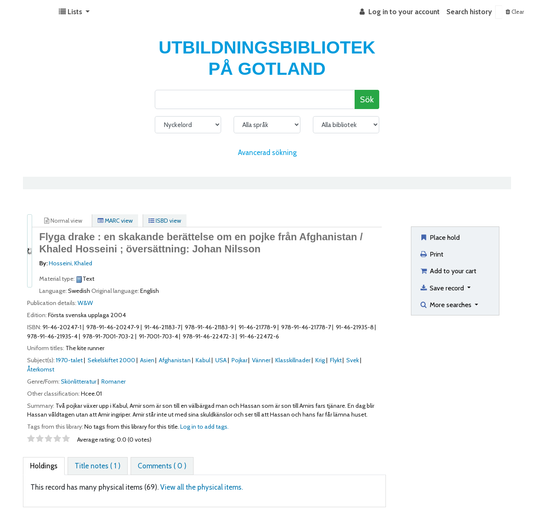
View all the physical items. (201, 487)
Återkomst (40, 369)
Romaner (113, 381)
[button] (74, 12)
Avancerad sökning (267, 152)
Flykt (336, 360)
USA (221, 360)
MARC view (115, 220)
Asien (147, 360)
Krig (320, 360)
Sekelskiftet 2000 (111, 360)
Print (431, 254)
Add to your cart (447, 271)
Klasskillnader (292, 360)
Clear (515, 11)
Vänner (261, 360)
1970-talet (69, 360)
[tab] (44, 466)
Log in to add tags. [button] (204, 426)
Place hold (439, 237)
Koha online (27, 12)
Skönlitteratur (78, 381)
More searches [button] (446, 304)
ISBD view (165, 220)
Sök (367, 99)
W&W (85, 303)
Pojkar (239, 360)
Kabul (203, 360)
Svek (352, 360)
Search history (469, 12)
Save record (442, 288)
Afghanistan (175, 360)
